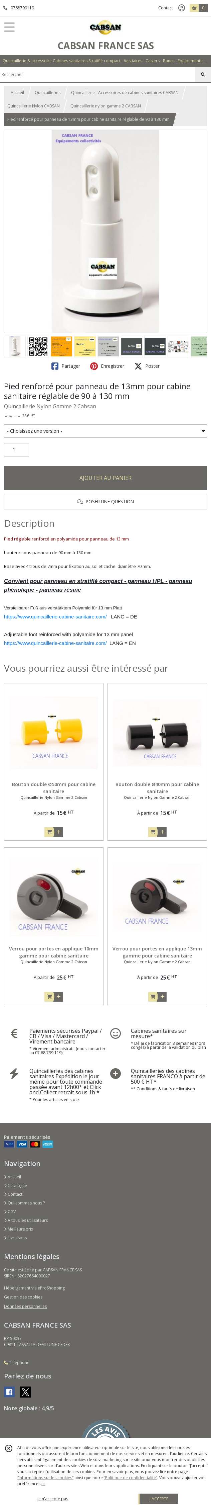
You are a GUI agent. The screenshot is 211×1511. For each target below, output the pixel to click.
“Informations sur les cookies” (45, 1478)
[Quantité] (16, 449)
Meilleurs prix (18, 1229)
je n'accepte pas (52, 1499)
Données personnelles (25, 1306)
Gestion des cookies (23, 1297)
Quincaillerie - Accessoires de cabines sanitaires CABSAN (125, 92)
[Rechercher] (203, 74)
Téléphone (16, 1362)
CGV (10, 1211)
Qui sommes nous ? (24, 1203)
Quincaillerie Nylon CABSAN (33, 106)
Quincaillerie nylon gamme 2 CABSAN (105, 106)
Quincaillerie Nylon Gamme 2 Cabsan (50, 406)
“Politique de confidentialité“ (130, 1478)
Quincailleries (47, 92)
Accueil (17, 92)
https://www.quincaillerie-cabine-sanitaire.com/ (55, 616)
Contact (165, 8)
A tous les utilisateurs (26, 1220)
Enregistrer (107, 366)
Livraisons (15, 1238)
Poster (147, 366)
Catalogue (15, 1185)
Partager (65, 366)
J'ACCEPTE (159, 1499)
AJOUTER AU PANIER (105, 478)
